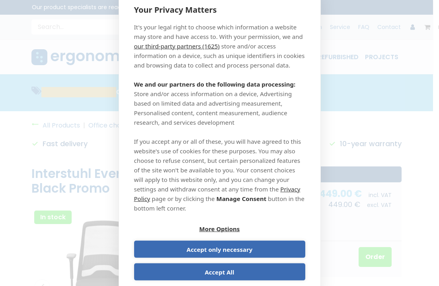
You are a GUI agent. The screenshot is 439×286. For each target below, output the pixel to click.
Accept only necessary (264, 240)
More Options (175, 240)
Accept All (219, 263)
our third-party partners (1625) (177, 55)
